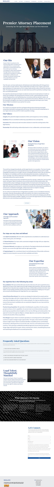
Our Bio (16, 1)
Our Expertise (33, 1)
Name (29, 435)
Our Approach (27, 1)
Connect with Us (47, 1)
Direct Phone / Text (30, 441)
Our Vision (21, 1)
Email (28, 438)
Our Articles (40, 1)
